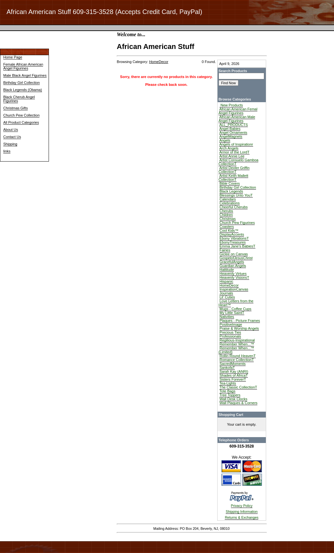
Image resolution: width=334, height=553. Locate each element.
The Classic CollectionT (238, 387)
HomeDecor (229, 285)
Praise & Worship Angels (239, 328)
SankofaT (227, 368)
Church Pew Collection (21, 115)
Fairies (225, 250)
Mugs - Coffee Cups (235, 309)
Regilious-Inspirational (237, 340)
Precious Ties (230, 332)
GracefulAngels (232, 262)
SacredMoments (233, 364)
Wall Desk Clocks (233, 399)
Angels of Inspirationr (236, 144)
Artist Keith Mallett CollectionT (233, 178)
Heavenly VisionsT (234, 277)
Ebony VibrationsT (234, 238)
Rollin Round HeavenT (238, 356)
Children (226, 215)
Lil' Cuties (227, 297)
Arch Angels (228, 148)
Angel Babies (229, 129)
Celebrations (230, 203)
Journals (226, 293)
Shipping (10, 144)
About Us (10, 130)
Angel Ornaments (233, 132)
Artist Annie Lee (231, 156)
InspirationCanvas (234, 289)
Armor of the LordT (234, 152)
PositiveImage (231, 324)
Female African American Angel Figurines (23, 66)
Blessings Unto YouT (236, 195)
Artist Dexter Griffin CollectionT (234, 170)
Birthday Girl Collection (21, 83)
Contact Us (12, 137)
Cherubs (226, 211)
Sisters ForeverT (233, 379)
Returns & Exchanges (241, 517)
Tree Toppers (230, 395)
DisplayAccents (232, 234)
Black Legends (231, 191)
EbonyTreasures (233, 242)
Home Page (12, 57)
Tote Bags (227, 391)
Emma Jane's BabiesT (237, 246)
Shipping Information (242, 512)
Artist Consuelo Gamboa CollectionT (238, 162)
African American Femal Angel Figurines (238, 111)
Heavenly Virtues (233, 274)
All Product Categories (21, 122)
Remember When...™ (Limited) (236, 350)
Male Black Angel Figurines (25, 75)
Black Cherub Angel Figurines (19, 99)
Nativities (227, 317)
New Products (231, 105)
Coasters (227, 227)
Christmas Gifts (15, 108)
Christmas (228, 219)
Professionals (230, 336)
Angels (224, 140)
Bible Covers (230, 183)
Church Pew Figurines (237, 223)
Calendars (228, 199)
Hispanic (226, 281)
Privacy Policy (241, 506)
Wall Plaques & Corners (238, 403)
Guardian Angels (233, 266)
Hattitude (227, 270)
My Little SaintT (232, 313)
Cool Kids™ (229, 230)
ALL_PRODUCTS (233, 125)
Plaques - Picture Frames (240, 321)
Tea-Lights (228, 383)
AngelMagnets (230, 136)
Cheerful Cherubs (234, 207)
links (6, 151)
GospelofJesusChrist (236, 258)
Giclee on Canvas (234, 254)
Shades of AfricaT (234, 375)
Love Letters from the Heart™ (236, 303)
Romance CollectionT (237, 360)
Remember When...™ (237, 344)
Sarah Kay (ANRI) (234, 371)
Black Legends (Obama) (22, 90)
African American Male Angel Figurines (237, 119)
